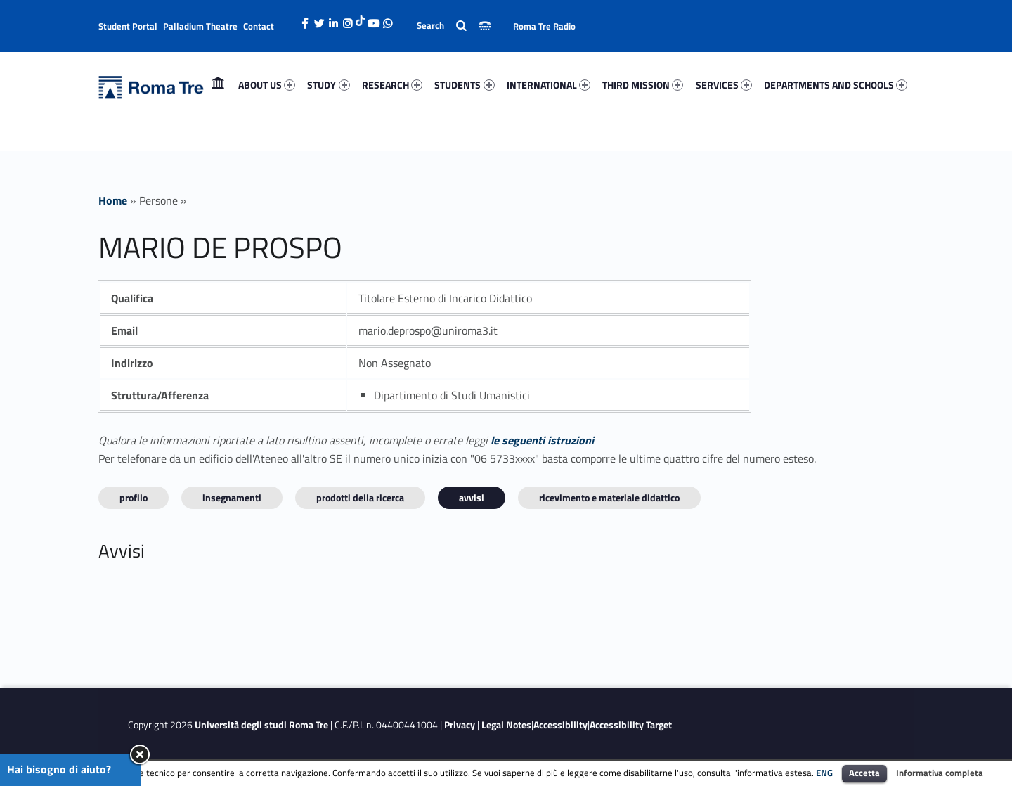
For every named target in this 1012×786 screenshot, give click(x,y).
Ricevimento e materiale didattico (609, 497)
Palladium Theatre (200, 26)
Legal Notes (506, 725)
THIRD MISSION (642, 84)
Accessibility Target (631, 725)
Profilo (133, 497)
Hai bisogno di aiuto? (59, 769)
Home (218, 84)
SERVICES (724, 84)
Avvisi (471, 497)
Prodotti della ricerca (360, 497)
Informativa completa (939, 773)
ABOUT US (266, 84)
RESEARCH (392, 84)
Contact (258, 26)
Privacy (459, 725)
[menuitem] (218, 85)
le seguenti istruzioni (542, 440)
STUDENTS (464, 84)
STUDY (328, 84)
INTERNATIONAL (548, 84)
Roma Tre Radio (544, 26)
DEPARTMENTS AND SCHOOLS (835, 84)
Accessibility (560, 725)
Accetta (864, 773)
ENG (824, 773)
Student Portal (127, 26)
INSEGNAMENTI (231, 497)
